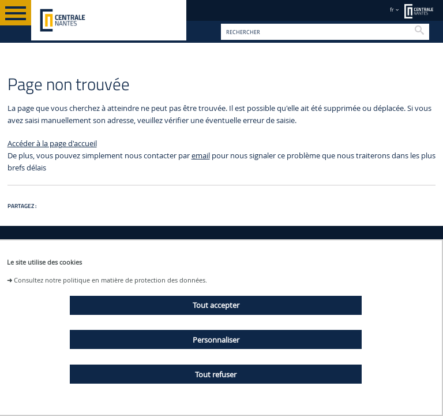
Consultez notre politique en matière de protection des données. (110, 280)
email (201, 156)
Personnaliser (216, 340)
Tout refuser (215, 374)
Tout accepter (216, 305)
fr (392, 9)
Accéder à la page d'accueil (52, 143)
